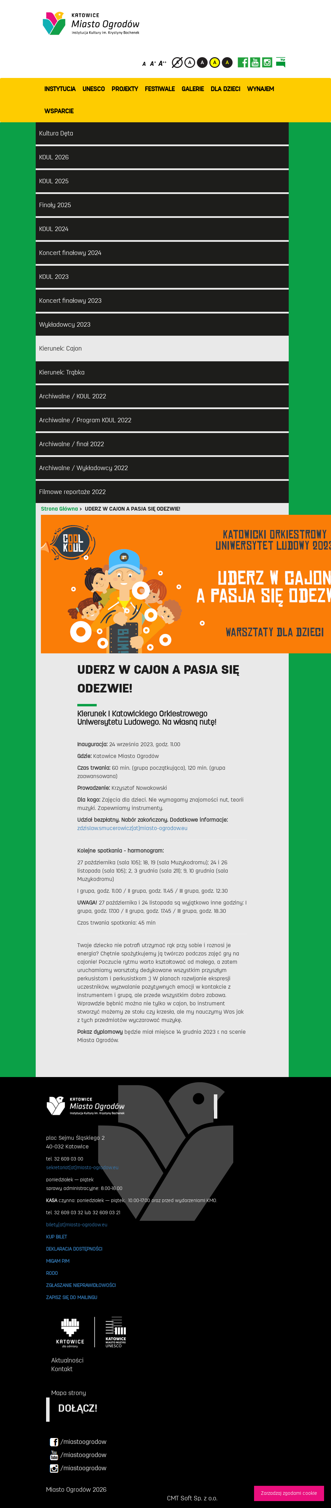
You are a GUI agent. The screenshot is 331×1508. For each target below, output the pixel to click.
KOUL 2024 (53, 229)
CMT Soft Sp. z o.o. (192, 1498)
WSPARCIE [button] (58, 111)
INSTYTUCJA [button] (60, 89)
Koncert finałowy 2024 (70, 253)
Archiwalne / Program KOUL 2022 (85, 420)
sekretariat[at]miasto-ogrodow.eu (82, 1167)
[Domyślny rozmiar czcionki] (145, 63)
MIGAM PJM (57, 1261)
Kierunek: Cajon (60, 348)
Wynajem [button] (260, 89)
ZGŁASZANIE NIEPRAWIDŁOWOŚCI (81, 1285)
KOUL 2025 (54, 181)
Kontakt (61, 1369)
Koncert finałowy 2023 (70, 301)
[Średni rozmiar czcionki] (153, 63)
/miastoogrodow (78, 1442)
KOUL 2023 (54, 277)
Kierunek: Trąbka (62, 372)
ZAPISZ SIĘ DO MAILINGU (71, 1297)
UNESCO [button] (93, 89)
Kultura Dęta (56, 133)
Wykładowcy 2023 (64, 324)
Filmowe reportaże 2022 (72, 492)
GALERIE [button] (193, 89)
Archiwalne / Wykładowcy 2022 (83, 468)
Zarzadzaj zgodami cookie (289, 1493)
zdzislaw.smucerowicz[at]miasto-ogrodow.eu (132, 828)
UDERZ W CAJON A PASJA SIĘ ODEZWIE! (132, 509)
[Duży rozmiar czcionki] (162, 63)
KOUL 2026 (54, 157)
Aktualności (67, 1360)
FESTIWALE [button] (160, 89)
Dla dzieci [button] (225, 89)
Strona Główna (59, 509)
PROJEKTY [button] (125, 89)
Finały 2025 (55, 205)
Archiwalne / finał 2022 (71, 444)
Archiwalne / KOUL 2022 (72, 396)
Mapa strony (68, 1393)
